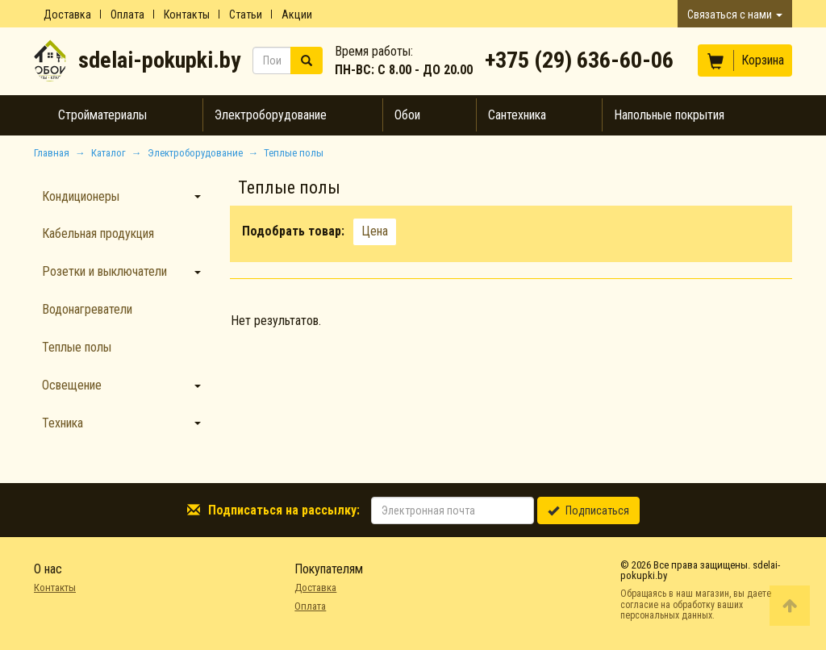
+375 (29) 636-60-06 (579, 60)
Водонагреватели (87, 309)
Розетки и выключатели (104, 271)
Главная (51, 153)
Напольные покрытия (669, 115)
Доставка (67, 14)
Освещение (72, 385)
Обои (407, 115)
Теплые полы (76, 347)
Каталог (108, 153)
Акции (297, 14)
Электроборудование (271, 115)
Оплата (127, 14)
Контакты (187, 14)
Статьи (245, 14)
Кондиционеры (80, 196)
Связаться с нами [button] (734, 14)
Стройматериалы (102, 115)
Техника (62, 423)
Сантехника (517, 115)
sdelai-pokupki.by (159, 60)
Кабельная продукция (98, 233)
